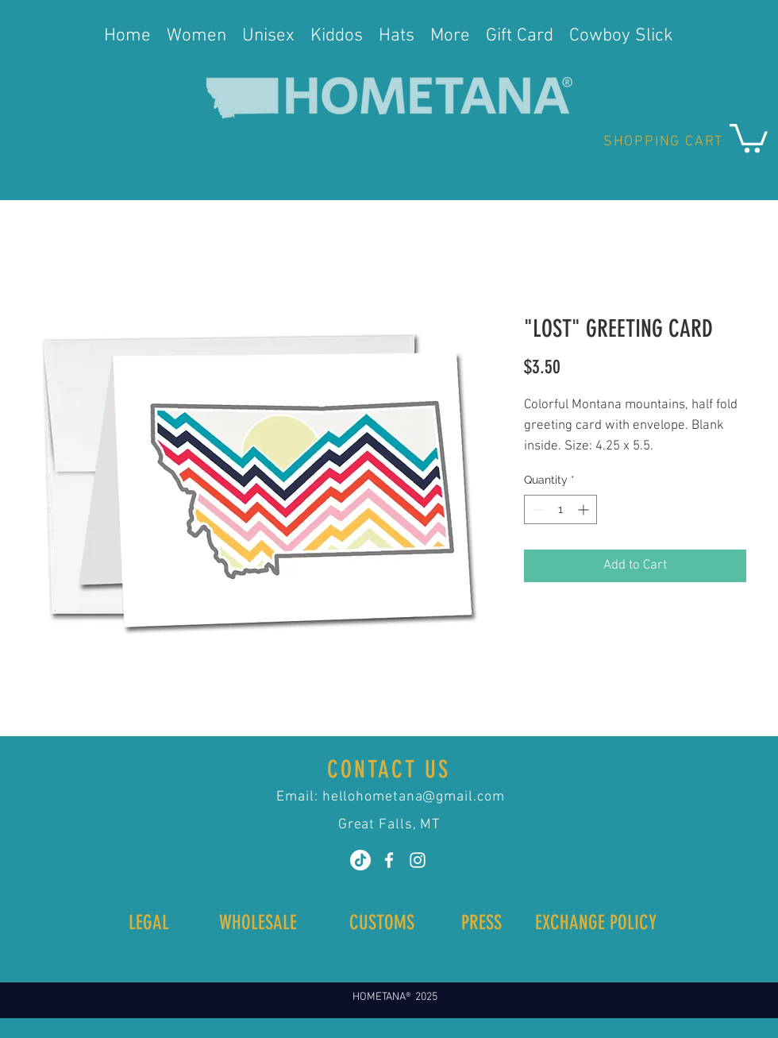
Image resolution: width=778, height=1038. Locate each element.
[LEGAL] (148, 922)
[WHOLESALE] (257, 922)
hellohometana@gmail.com (413, 797)
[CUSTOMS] (381, 922)
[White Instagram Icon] (417, 860)
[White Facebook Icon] (389, 860)
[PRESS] (481, 922)
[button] (749, 136)
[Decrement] (536, 509)
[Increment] (585, 509)
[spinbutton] (560, 509)
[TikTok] (360, 860)
